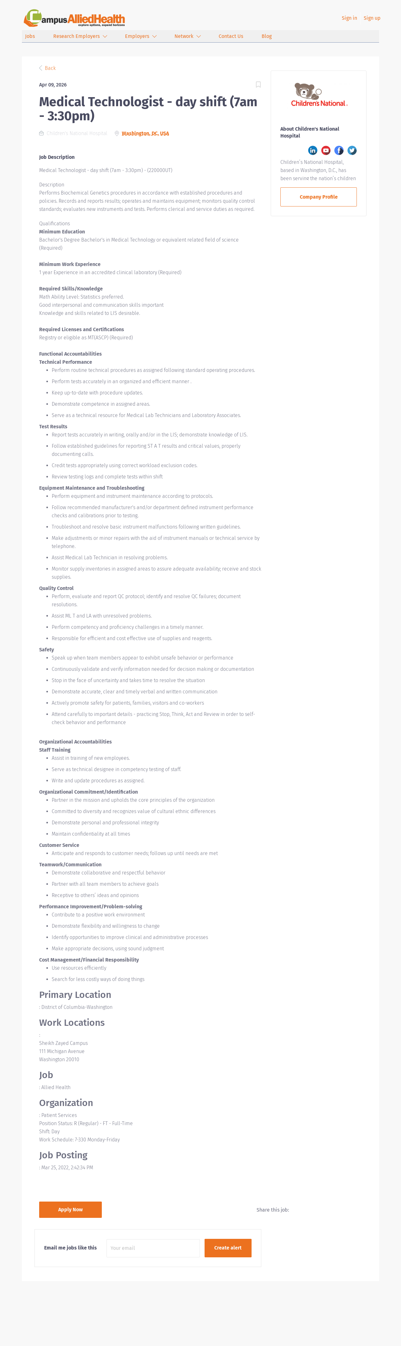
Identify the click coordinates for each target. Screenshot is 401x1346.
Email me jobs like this (70, 1248)
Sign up (372, 18)
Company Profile (319, 197)
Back (50, 68)
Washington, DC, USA (145, 133)
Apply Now (70, 1210)
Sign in (349, 18)
